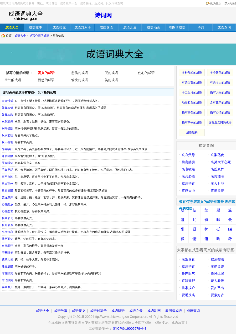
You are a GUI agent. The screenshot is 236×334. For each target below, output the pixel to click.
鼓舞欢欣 (7, 114)
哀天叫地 (217, 183)
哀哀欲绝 (188, 169)
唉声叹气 (188, 273)
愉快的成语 (79, 80)
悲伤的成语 (79, 73)
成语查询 (193, 311)
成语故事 (60, 311)
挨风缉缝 (217, 273)
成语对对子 (98, 311)
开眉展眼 (7, 266)
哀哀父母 (188, 155)
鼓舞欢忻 (7, 107)
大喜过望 (7, 101)
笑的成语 (111, 80)
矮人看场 (217, 281)
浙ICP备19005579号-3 (129, 328)
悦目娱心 (7, 232)
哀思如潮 (217, 176)
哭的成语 (111, 73)
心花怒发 (7, 211)
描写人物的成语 (220, 92)
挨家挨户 (188, 288)
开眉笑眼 (7, 156)
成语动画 (154, 311)
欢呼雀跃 (7, 128)
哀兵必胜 (188, 176)
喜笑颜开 (7, 287)
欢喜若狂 (7, 245)
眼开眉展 (7, 225)
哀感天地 (188, 190)
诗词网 (103, 15)
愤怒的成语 (46, 80)
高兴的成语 (46, 73)
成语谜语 (118, 311)
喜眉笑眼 (7, 190)
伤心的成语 (146, 73)
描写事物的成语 (192, 122)
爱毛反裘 (188, 295)
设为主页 (215, 3)
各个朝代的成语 (220, 72)
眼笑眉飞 (7, 218)
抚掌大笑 (7, 259)
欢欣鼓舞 (7, 121)
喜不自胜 (7, 176)
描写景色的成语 (192, 112)
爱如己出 (217, 288)
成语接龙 (78, 311)
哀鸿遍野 (188, 281)
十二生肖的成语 (192, 92)
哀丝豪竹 (217, 169)
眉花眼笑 (7, 273)
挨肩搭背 (188, 183)
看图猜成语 (173, 311)
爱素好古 (217, 295)
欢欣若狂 (7, 135)
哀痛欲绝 (217, 190)
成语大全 (20, 35)
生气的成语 (13, 80)
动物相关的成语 (192, 102)
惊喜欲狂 (7, 149)
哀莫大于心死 (221, 162)
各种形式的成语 (192, 72)
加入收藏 (230, 3)
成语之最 (136, 311)
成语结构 (192, 132)
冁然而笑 (7, 239)
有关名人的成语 (220, 82)
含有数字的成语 (220, 102)
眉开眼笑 (7, 252)
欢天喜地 (7, 142)
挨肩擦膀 (188, 162)
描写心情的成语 (39, 35)
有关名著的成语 (192, 82)
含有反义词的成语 (220, 122)
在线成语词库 (25, 15)
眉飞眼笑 (7, 280)
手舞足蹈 (7, 170)
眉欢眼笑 (7, 163)
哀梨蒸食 (217, 155)
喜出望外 (7, 183)
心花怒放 (7, 204)
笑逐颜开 (7, 197)
